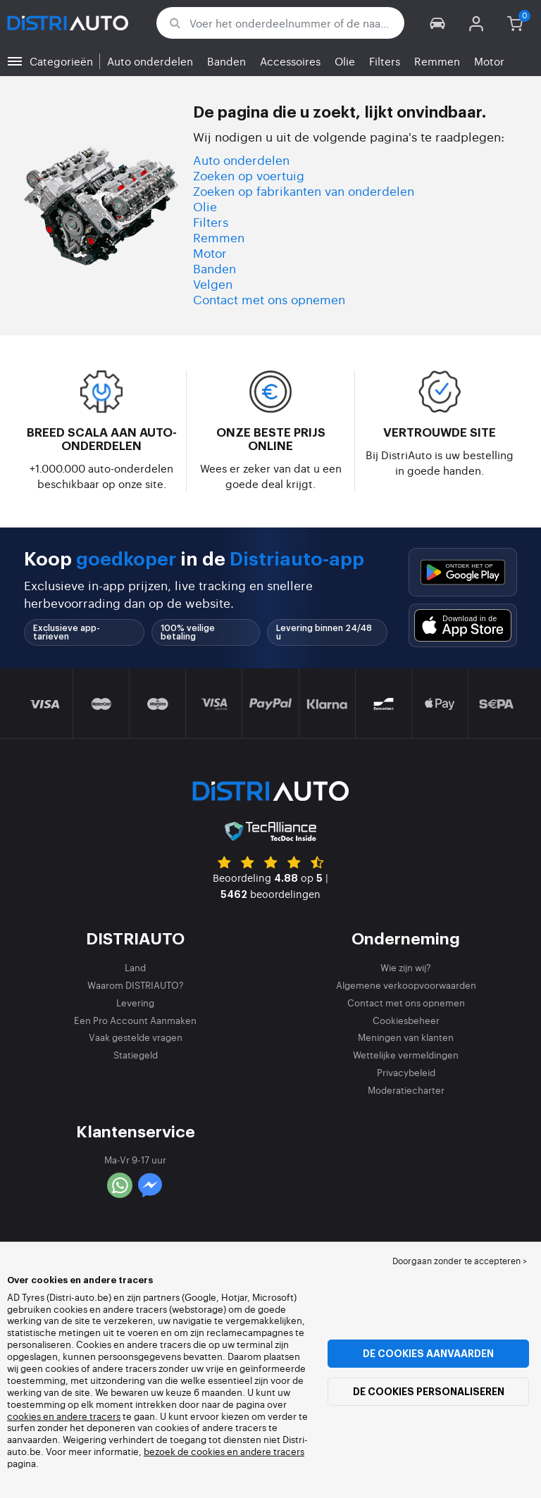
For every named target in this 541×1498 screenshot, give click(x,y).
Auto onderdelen (150, 61)
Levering (135, 1003)
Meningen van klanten (406, 1037)
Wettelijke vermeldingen (406, 1055)
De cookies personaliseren (428, 1392)
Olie (345, 61)
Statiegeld (135, 1055)
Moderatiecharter (406, 1090)
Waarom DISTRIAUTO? (135, 985)
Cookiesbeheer (406, 1020)
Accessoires (290, 61)
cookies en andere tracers (63, 1416)
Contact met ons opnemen (269, 299)
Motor (489, 61)
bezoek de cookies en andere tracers (224, 1451)
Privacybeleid (406, 1072)
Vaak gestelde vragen (135, 1037)
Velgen (212, 283)
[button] (437, 23)
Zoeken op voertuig (248, 175)
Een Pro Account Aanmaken (135, 1020)
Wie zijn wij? (405, 967)
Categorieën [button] (61, 61)
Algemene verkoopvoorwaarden (406, 985)
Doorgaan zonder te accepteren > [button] (459, 1260)
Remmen (437, 61)
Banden (226, 61)
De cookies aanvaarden (428, 1354)
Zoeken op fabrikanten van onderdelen (303, 190)
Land (135, 967)
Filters (384, 61)
